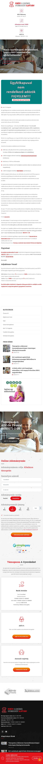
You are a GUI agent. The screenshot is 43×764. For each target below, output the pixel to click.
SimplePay (16, 498)
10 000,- (20, 509)
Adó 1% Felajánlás (6, 107)
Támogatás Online (21, 670)
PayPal (5, 498)
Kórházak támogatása (8, 336)
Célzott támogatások (8, 324)
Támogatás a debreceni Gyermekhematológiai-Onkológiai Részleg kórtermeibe (23, 348)
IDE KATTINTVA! (9, 256)
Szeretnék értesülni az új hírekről (10, 515)
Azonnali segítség (21, 659)
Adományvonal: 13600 (21, 24)
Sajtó (4, 321)
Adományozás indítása (21, 535)
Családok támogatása (8, 332)
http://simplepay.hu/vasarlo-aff (30, 529)
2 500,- (4, 509)
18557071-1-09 (4, 254)
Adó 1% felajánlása (21, 637)
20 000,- (28, 509)
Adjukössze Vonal (7, 317)
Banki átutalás (21, 591)
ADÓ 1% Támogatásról (10, 442)
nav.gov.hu (7, 216)
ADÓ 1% (21, 626)
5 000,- (12, 509)
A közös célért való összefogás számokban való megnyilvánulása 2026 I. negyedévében (26, 370)
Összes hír (6, 313)
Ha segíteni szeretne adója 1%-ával (9, 252)
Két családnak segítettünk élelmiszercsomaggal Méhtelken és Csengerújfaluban (24, 359)
